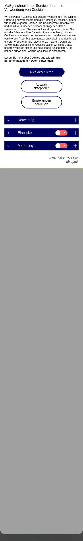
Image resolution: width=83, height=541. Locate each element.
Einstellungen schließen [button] (41, 102)
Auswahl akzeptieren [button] (41, 86)
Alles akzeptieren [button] (41, 72)
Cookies (35, 57)
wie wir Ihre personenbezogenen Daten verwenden (32, 59)
